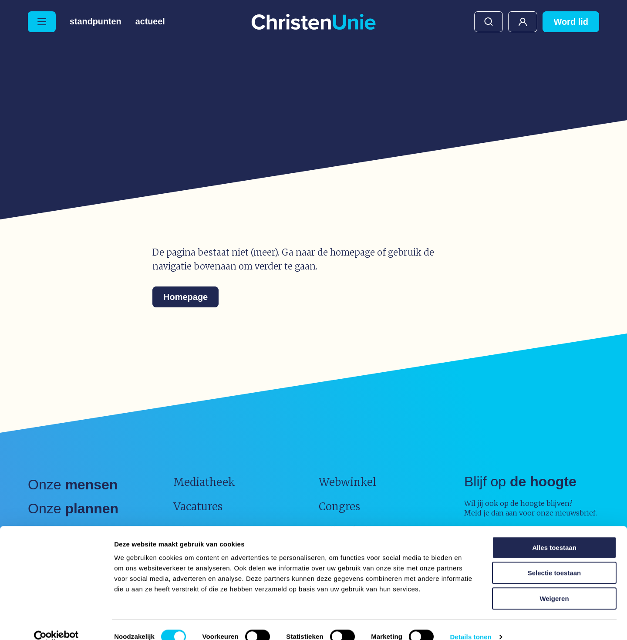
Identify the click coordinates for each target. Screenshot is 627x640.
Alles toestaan (554, 533)
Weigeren (554, 584)
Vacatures (197, 506)
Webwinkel (347, 482)
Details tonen (470, 623)
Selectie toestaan (554, 559)
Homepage (185, 297)
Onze (73, 484)
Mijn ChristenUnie (522, 22)
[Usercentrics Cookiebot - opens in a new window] (56, 623)
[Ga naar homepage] (313, 22)
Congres (339, 506)
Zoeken (488, 22)
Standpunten (96, 21)
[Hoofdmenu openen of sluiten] (42, 21)
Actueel (151, 21)
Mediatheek (204, 482)
